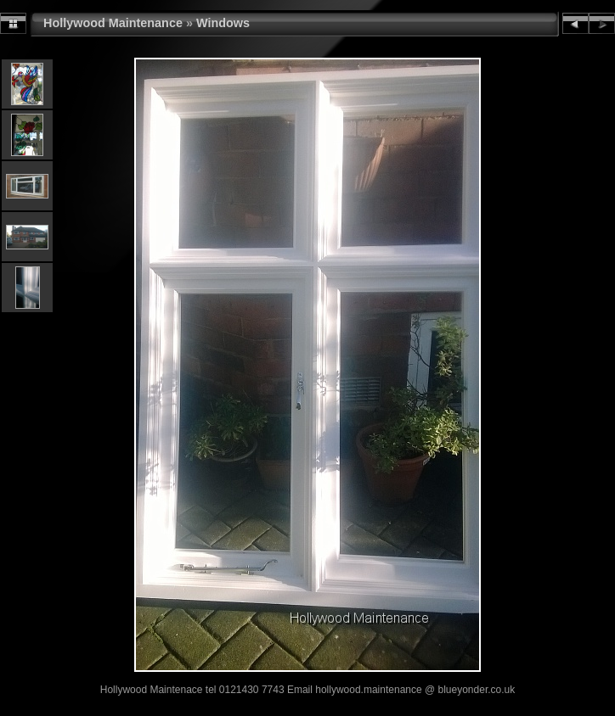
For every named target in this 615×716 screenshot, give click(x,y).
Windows (223, 23)
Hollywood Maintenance (113, 23)
